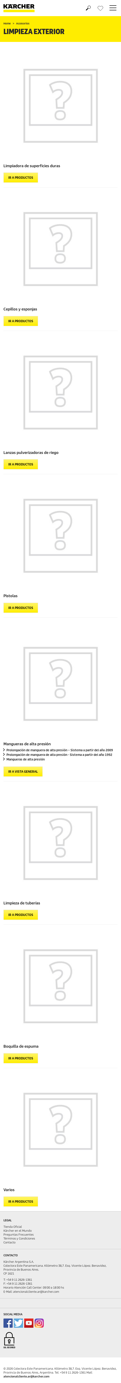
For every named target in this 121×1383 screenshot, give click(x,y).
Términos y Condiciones (19, 1238)
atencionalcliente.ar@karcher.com (26, 1376)
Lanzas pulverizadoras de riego (31, 452)
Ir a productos (20, 178)
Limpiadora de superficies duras (31, 166)
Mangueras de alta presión (27, 744)
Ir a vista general (23, 772)
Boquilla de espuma (20, 1046)
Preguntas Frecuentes (18, 1234)
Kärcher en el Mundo (17, 1230)
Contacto (9, 1242)
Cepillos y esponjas (20, 309)
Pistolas (10, 596)
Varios (9, 1189)
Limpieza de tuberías (21, 903)
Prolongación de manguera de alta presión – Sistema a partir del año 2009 (59, 750)
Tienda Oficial (12, 1226)
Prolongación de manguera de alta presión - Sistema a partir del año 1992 (59, 755)
